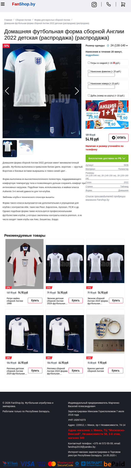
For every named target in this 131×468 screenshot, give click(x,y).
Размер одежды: (98, 45)
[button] (77, 91)
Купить (35, 300)
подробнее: (92, 55)
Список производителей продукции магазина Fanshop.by (105, 198)
